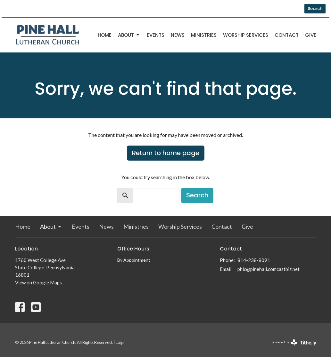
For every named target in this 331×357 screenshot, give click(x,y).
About (129, 35)
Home (105, 35)
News (178, 35)
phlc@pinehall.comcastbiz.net (268, 269)
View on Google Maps (38, 282)
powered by (294, 342)
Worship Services (245, 35)
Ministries (204, 35)
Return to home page (165, 152)
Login (121, 342)
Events (155, 35)
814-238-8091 (253, 260)
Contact (287, 35)
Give (310, 35)
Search (315, 8)
